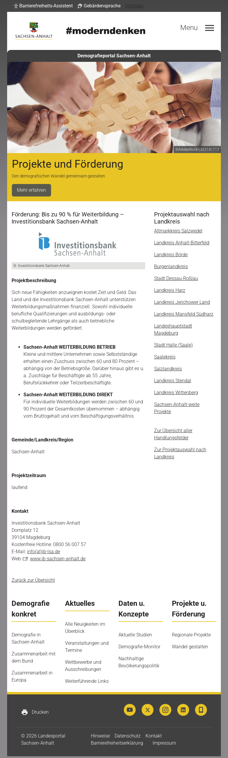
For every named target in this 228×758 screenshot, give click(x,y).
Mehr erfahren (31, 190)
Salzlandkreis (168, 369)
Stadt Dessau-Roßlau (176, 278)
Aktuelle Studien (135, 635)
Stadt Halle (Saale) (173, 345)
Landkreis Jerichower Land (182, 302)
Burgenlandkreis (171, 266)
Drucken (35, 712)
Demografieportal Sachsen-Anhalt (114, 56)
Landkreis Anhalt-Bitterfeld (181, 243)
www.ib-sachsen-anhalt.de (58, 559)
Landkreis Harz (169, 290)
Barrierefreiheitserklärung (117, 743)
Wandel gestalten (190, 647)
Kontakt (153, 736)
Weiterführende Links (87, 681)
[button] (43, 6)
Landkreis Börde (171, 254)
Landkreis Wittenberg (176, 392)
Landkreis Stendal (172, 380)
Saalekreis (164, 357)
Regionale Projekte (191, 635)
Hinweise (100, 736)
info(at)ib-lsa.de (43, 551)
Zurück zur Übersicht (33, 580)
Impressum (164, 743)
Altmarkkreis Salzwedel (178, 231)
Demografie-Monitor (139, 647)
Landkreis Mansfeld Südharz (183, 314)
